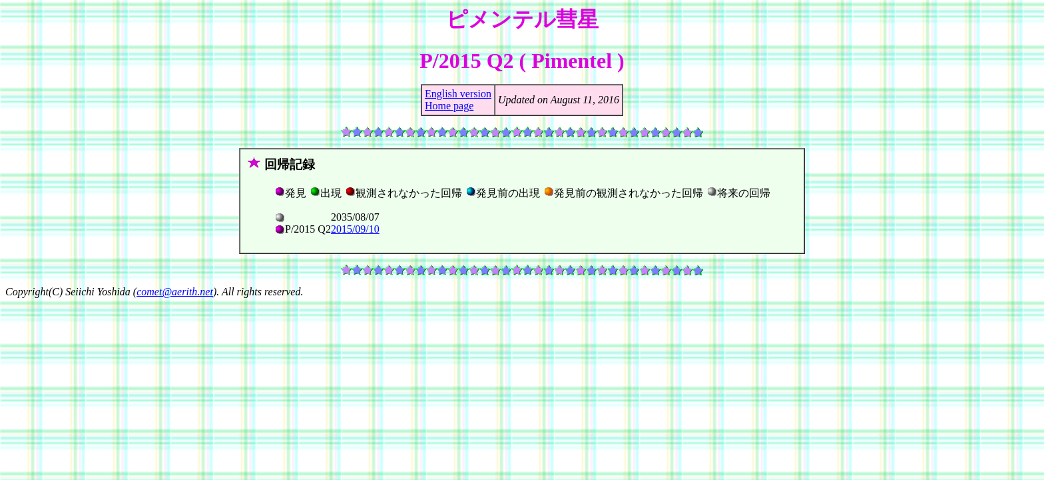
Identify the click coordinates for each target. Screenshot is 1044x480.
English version (458, 93)
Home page (449, 105)
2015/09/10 (355, 229)
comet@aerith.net (174, 291)
